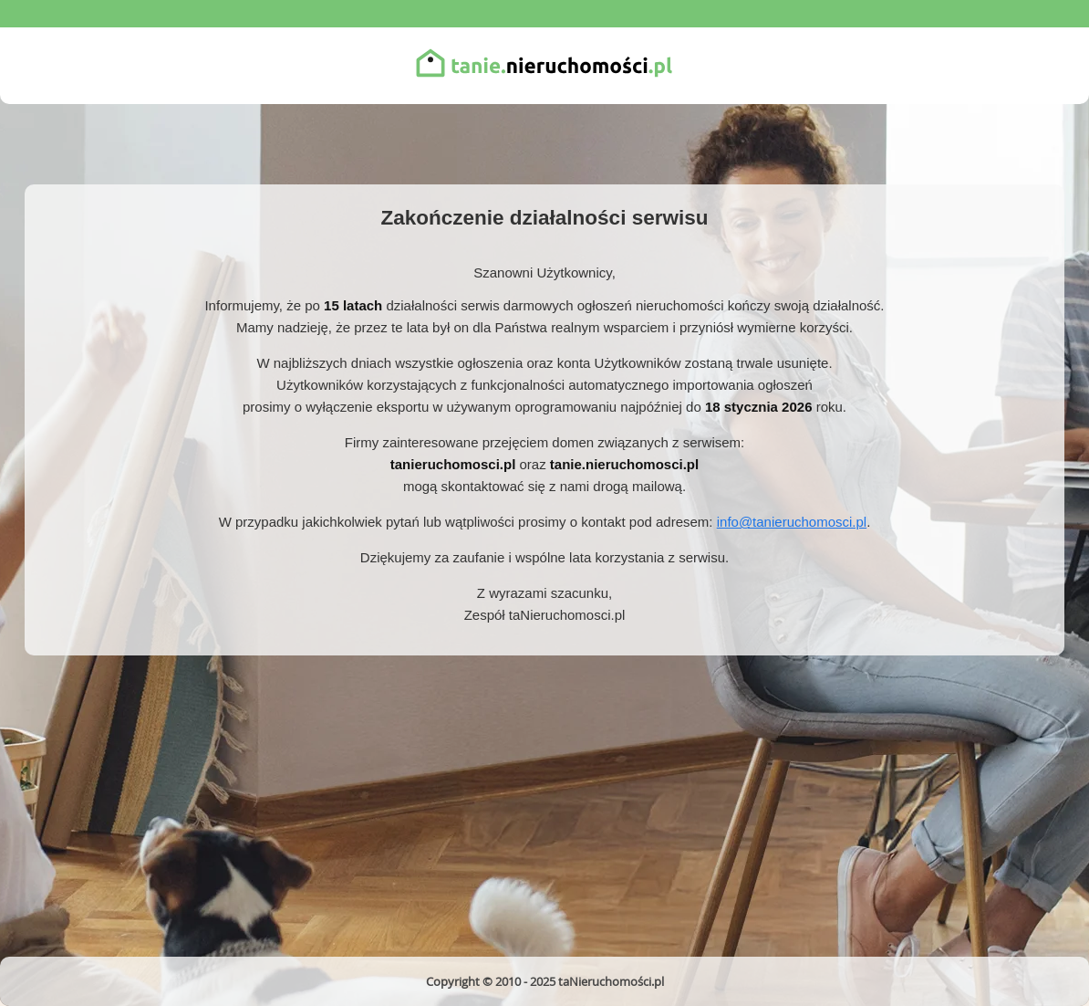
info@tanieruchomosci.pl (791, 521)
